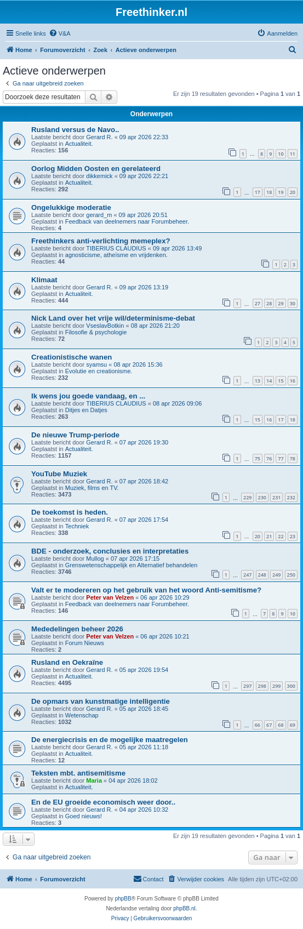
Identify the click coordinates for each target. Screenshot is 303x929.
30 (292, 303)
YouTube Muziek (59, 474)
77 (280, 458)
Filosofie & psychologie (96, 332)
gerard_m (99, 215)
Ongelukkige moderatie (71, 207)
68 (280, 724)
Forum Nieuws (84, 643)
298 (262, 685)
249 (276, 574)
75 (257, 458)
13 (257, 380)
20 (292, 192)
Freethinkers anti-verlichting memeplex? (100, 241)
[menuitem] (60, 33)
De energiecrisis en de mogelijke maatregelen (109, 740)
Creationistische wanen (71, 357)
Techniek (77, 526)
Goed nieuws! (83, 816)
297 (247, 685)
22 (280, 536)
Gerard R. (99, 137)
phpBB (123, 899)
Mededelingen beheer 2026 (77, 629)
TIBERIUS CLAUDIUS (116, 248)
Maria (94, 780)
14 (269, 380)
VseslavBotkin (105, 325)
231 (276, 497)
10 (280, 153)
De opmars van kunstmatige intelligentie (100, 701)
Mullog (95, 558)
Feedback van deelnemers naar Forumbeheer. (127, 221)
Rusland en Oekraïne (67, 662)
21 (269, 536)
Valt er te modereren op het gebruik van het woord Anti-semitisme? (146, 590)
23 (292, 536)
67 (269, 724)
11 (292, 153)
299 (276, 685)
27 (257, 303)
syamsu (96, 364)
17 (257, 192)
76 (269, 458)
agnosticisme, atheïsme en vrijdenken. (116, 255)
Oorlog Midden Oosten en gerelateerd (96, 168)
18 (269, 192)
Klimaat (44, 280)
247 (247, 574)
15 (280, 380)
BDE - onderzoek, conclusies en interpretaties (109, 551)
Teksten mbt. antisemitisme (78, 773)
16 (292, 380)
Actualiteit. (79, 143)
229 (247, 497)
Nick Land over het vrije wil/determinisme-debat (113, 318)
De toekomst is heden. (69, 512)
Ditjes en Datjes (86, 410)
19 (280, 192)
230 (262, 497)
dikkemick (99, 176)
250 (291, 574)
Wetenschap (82, 715)
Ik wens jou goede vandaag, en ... (88, 396)
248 (262, 574)
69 (292, 724)
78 (292, 458)
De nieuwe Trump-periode (75, 435)
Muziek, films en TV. (92, 488)
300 (291, 685)
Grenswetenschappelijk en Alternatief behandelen (131, 565)
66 (257, 724)
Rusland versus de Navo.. (75, 130)
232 (291, 497)
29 (280, 303)
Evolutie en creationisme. (99, 371)
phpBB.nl (184, 908)
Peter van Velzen (110, 597)
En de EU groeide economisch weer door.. (103, 802)
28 (269, 303)
